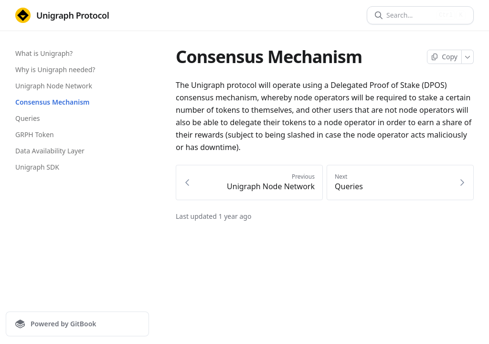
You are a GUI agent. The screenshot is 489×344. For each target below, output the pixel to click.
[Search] (409, 15)
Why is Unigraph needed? (55, 69)
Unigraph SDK (37, 167)
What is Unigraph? (44, 53)
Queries (27, 118)
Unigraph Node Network (53, 85)
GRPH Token (34, 134)
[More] (468, 57)
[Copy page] (444, 57)
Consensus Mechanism (52, 102)
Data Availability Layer (50, 150)
